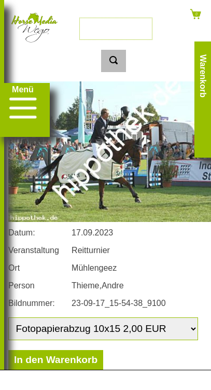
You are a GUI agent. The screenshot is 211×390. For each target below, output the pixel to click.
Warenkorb (203, 75)
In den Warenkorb (55, 359)
